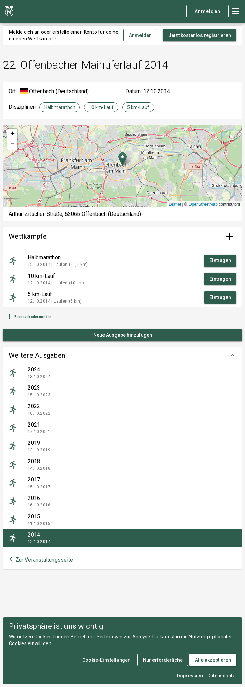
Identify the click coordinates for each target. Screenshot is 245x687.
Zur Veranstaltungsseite (44, 559)
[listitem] (122, 373)
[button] (122, 355)
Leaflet (175, 204)
